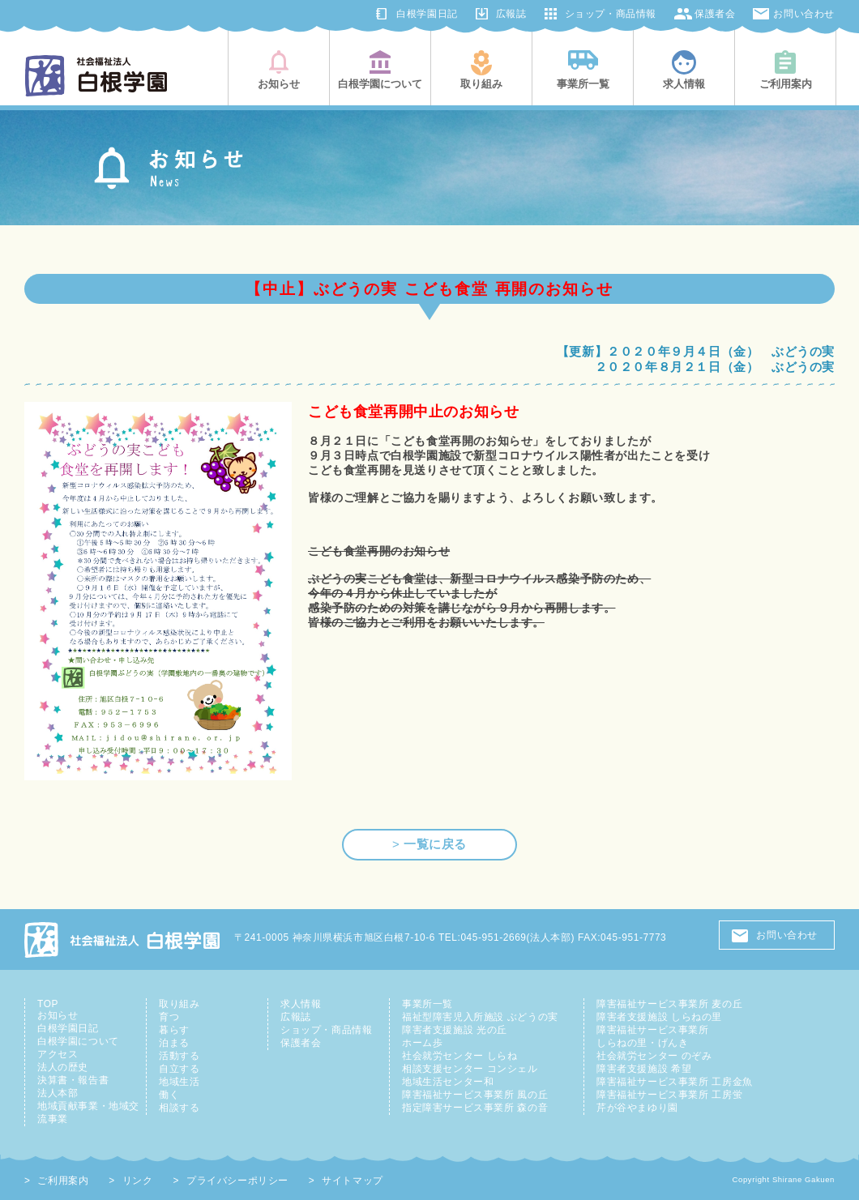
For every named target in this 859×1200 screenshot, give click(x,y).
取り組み (179, 1004)
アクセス (57, 1054)
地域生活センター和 (448, 1081)
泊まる (174, 1042)
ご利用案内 (62, 1180)
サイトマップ (352, 1180)
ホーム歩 (422, 1042)
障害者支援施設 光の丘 (454, 1030)
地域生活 (179, 1081)
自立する (179, 1068)
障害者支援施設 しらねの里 (659, 1017)
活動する (179, 1055)
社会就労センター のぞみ (654, 1055)
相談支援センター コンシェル (470, 1068)
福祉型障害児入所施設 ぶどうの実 (480, 1017)
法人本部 (57, 1093)
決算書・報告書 (73, 1080)
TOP (47, 1004)
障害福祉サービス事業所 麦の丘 (669, 1004)
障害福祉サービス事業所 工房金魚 (674, 1081)
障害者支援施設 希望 (643, 1068)
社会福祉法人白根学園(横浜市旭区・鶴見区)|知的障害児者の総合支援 (96, 75)
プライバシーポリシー (237, 1180)
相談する (179, 1107)
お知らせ (57, 1015)
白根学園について (78, 1041)
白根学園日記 (427, 13)
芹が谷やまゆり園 (637, 1107)
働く (169, 1094)
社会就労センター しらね (459, 1055)
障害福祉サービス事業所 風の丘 (475, 1094)
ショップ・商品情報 (610, 13)
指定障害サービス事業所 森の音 (475, 1107)
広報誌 (511, 13)
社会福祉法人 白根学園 (123, 939)
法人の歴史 (62, 1067)
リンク (137, 1180)
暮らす (174, 1030)
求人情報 (300, 1004)
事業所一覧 (427, 1004)
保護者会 (714, 13)
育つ (169, 1017)
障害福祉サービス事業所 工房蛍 (669, 1094)
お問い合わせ (804, 13)
